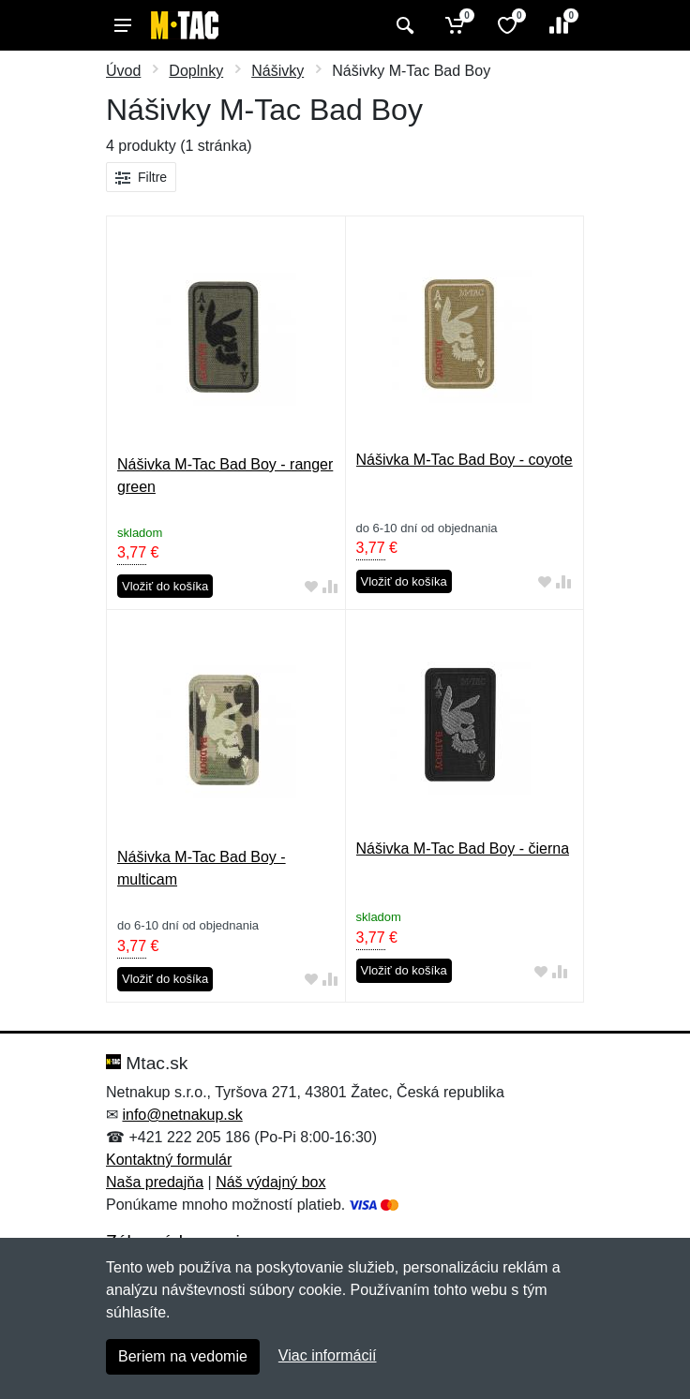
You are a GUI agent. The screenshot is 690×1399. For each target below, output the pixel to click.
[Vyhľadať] (403, 25)
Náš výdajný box (270, 1182)
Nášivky (277, 71)
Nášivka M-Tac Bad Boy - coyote (464, 460)
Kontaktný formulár (169, 1160)
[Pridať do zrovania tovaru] (330, 587)
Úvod (123, 71)
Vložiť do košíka (165, 586)
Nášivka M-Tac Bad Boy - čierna (463, 848)
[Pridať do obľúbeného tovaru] (311, 587)
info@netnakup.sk (182, 1115)
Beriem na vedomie (183, 1356)
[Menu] (123, 25)
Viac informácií (327, 1355)
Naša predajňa (154, 1182)
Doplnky (196, 71)
